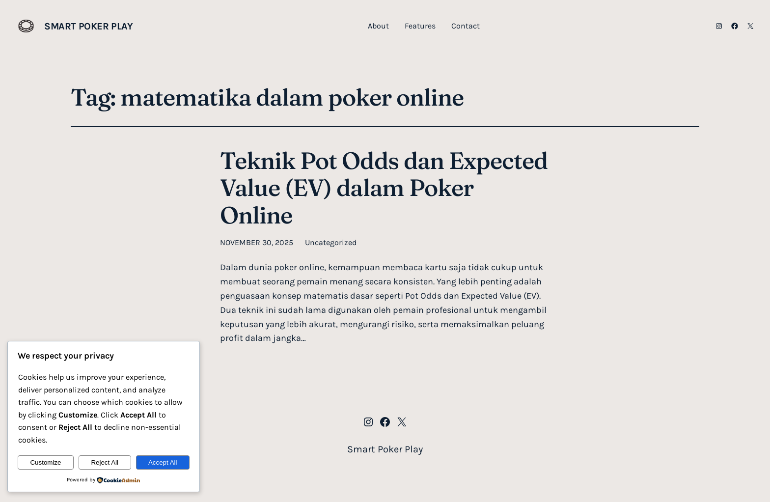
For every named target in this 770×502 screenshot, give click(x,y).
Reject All (104, 462)
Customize (45, 462)
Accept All (162, 462)
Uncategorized (331, 242)
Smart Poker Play (88, 26)
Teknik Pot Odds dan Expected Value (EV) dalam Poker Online (384, 187)
